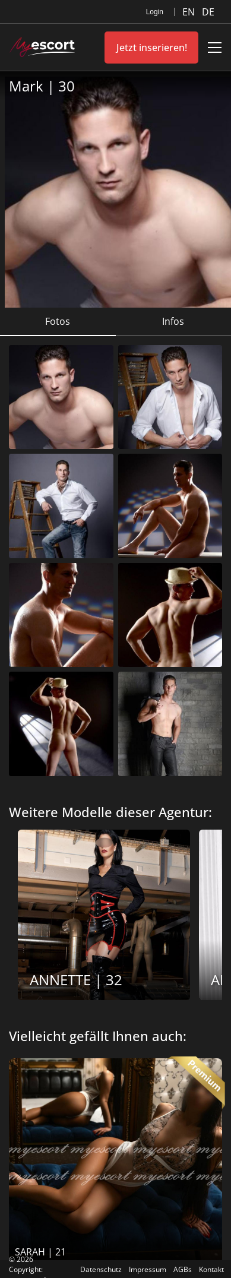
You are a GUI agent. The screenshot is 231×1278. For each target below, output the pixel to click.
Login (154, 12)
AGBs (182, 1269)
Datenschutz (101, 1269)
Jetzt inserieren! (151, 47)
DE (208, 11)
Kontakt (211, 1269)
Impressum (147, 1269)
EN (189, 11)
